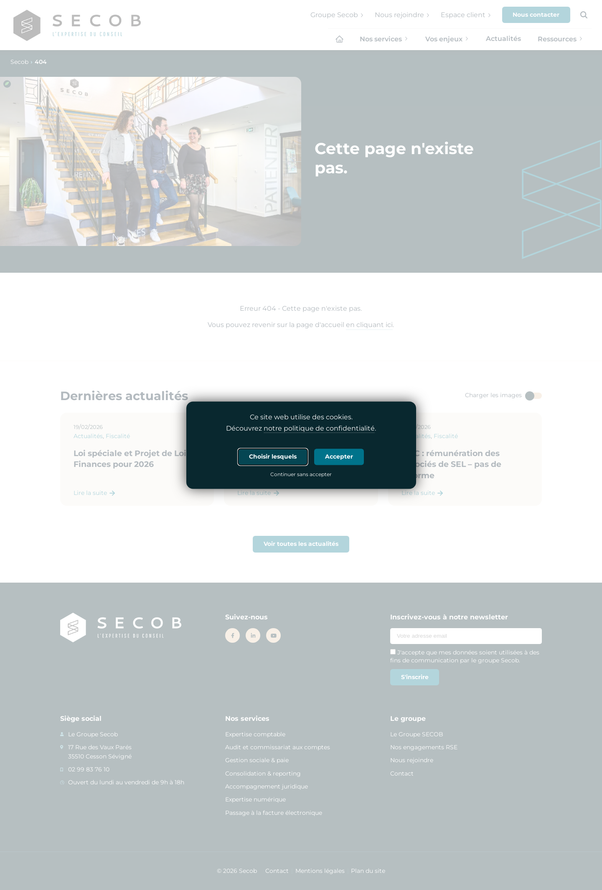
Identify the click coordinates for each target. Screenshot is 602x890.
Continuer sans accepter (301, 474)
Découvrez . (301, 428)
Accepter (339, 456)
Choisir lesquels (273, 456)
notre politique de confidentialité (319, 428)
